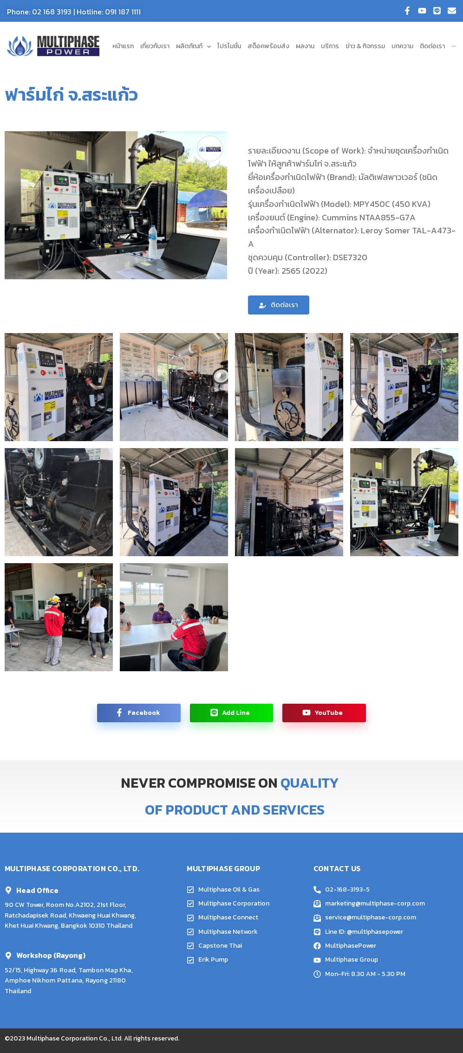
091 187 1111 (123, 11)
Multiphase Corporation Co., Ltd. (74, 1038)
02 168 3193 (52, 11)
